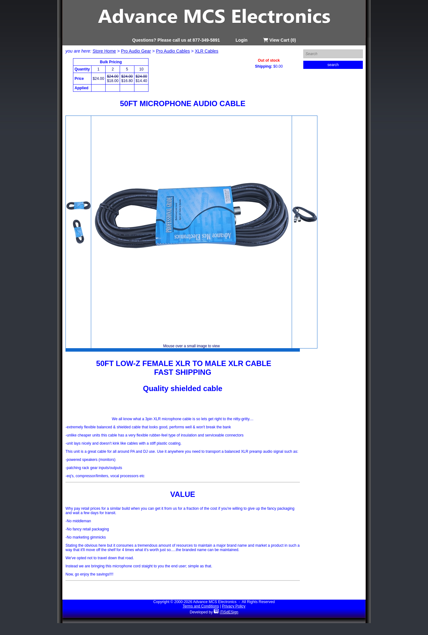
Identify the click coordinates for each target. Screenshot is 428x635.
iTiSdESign (229, 612)
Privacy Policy (234, 606)
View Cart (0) (279, 40)
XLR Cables (206, 51)
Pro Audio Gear (136, 51)
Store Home (104, 51)
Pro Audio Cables (173, 51)
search (333, 65)
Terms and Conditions (201, 606)
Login (242, 40)
